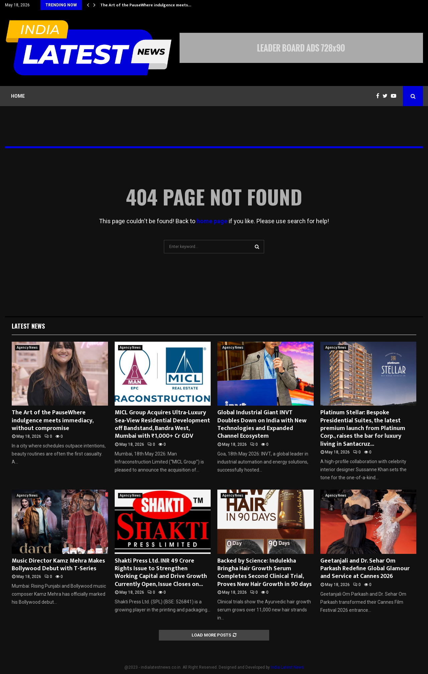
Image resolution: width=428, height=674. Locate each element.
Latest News (28, 326)
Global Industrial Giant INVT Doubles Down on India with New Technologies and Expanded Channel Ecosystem (262, 424)
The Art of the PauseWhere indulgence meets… (145, 5)
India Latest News (287, 667)
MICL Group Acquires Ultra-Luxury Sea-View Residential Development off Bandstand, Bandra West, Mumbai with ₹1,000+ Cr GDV (162, 424)
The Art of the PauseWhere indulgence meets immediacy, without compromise (52, 420)
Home (18, 96)
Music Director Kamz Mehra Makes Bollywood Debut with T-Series (58, 565)
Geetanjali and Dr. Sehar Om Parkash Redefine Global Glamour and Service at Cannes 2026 (365, 569)
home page (212, 221)
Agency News (27, 347)
